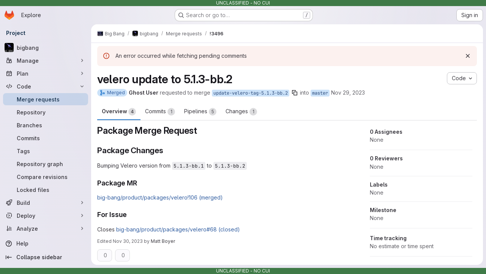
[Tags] (45, 151)
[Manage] (45, 60)
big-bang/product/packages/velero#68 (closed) (178, 229)
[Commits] (45, 138)
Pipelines (200, 112)
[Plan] (45, 73)
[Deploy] (45, 215)
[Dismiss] (467, 55)
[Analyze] (45, 228)
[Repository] (45, 112)
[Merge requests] (45, 99)
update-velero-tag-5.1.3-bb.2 (250, 93)
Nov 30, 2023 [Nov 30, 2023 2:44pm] (128, 241)
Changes (241, 112)
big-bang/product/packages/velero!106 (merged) (160, 197)
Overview (119, 112)
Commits (160, 112)
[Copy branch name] (294, 92)
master (320, 93)
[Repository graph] (45, 164)
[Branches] (45, 125)
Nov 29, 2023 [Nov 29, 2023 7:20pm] (348, 92)
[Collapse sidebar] (45, 257)
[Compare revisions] (45, 177)
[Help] (45, 244)
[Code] (45, 86)
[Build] (45, 202)
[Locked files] (45, 190)
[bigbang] (45, 47)
